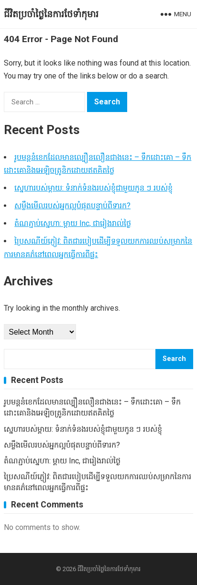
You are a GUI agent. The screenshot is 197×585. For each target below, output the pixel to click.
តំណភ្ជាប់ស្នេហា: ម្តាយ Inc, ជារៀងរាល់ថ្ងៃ (72, 223)
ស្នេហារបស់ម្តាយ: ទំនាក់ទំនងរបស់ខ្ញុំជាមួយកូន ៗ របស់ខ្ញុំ (93, 187)
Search (174, 359)
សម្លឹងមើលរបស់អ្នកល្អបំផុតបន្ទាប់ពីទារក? (72, 205)
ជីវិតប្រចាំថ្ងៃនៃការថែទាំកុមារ (51, 14)
